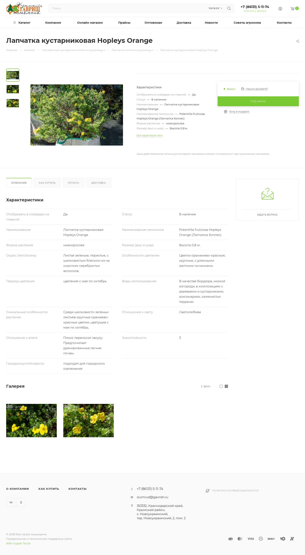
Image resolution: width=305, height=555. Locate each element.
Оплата (73, 182)
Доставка (99, 182)
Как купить (47, 182)
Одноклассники (21, 502)
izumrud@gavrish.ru (152, 497)
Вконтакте (10, 502)
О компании (17, 488)
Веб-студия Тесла (18, 543)
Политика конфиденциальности (235, 490)
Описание (19, 182)
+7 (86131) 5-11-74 (255, 7)
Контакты (77, 488)
